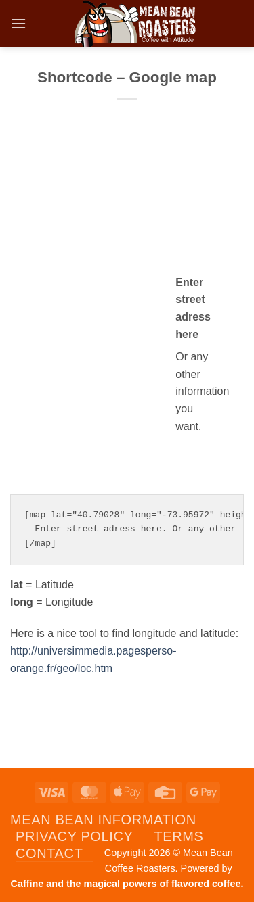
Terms (178, 836)
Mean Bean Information (103, 819)
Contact (49, 853)
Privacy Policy (74, 836)
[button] (18, 23)
